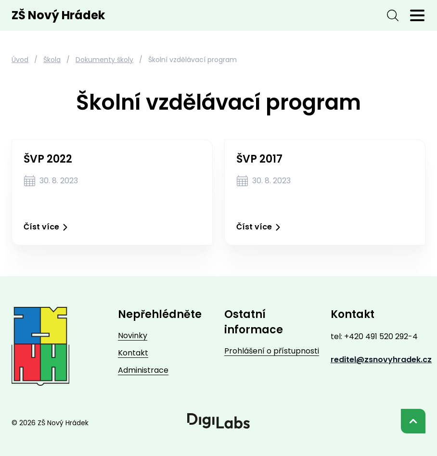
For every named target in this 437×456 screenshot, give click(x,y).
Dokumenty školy (104, 59)
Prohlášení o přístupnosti (271, 350)
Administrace (143, 370)
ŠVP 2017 (259, 159)
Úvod (20, 59)
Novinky (132, 335)
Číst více (47, 227)
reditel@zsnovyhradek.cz (381, 359)
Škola (52, 59)
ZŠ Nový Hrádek (58, 15)
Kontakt (133, 352)
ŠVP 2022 (48, 159)
